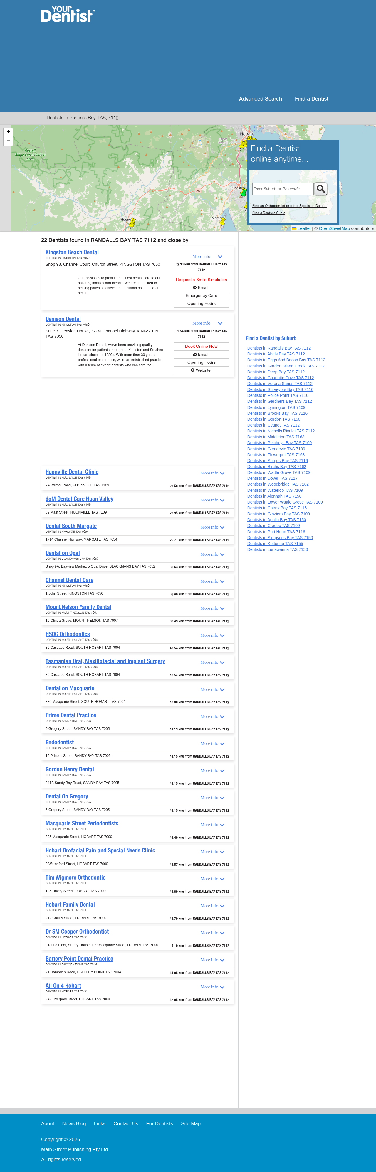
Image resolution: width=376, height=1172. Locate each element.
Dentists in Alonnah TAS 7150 (274, 496)
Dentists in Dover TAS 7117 (272, 478)
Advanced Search (260, 99)
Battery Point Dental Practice (79, 958)
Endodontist (60, 742)
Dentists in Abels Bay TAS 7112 (276, 354)
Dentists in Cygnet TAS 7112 (273, 425)
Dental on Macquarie (70, 688)
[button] (244, 194)
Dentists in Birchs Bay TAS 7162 (276, 466)
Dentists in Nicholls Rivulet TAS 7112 (281, 431)
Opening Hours (201, 303)
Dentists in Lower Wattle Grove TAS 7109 (285, 502)
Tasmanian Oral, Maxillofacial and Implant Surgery (105, 661)
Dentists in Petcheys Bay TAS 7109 (279, 442)
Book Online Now (201, 346)
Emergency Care (201, 295)
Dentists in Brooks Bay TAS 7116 (277, 413)
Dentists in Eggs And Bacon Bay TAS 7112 (286, 359)
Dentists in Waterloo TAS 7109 (275, 490)
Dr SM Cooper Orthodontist (77, 931)
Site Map (191, 1123)
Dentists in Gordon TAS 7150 (274, 419)
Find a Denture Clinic (268, 213)
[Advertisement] (226, 47)
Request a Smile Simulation (201, 279)
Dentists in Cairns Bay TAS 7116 (277, 508)
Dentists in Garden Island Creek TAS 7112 (286, 366)
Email (203, 287)
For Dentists (159, 1123)
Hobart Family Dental (70, 904)
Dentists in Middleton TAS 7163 (276, 436)
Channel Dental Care (69, 580)
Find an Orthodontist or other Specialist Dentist (289, 206)
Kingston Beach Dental (72, 252)
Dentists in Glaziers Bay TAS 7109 (278, 513)
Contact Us (125, 1123)
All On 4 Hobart (63, 985)
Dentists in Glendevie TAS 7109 (276, 449)
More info (201, 256)
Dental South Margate (71, 525)
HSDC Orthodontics (68, 634)
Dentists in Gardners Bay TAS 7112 (279, 401)
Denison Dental (63, 318)
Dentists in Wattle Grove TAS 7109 (278, 472)
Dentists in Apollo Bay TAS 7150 (276, 519)
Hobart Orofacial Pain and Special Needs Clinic (100, 850)
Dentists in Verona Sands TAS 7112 (280, 383)
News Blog (74, 1123)
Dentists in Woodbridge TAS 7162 (278, 484)
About (47, 1123)
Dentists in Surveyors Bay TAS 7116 (280, 389)
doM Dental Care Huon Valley (79, 498)
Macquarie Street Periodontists (82, 823)
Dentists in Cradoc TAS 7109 (273, 525)
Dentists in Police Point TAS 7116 (277, 395)
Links (100, 1123)
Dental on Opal (63, 552)
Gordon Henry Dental (70, 769)
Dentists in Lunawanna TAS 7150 (277, 549)
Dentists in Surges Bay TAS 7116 (277, 460)
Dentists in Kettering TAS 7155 (275, 543)
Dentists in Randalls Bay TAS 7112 (279, 348)
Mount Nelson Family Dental (78, 607)
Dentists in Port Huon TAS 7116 (276, 531)
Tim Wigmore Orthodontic (75, 877)
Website (203, 370)
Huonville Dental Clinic (72, 471)
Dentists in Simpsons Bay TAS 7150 (280, 537)
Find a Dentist (311, 99)
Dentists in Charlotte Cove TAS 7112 (280, 377)
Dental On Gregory (67, 796)
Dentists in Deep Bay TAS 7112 (276, 372)
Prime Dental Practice (71, 715)
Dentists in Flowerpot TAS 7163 (276, 454)
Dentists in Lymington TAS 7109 (276, 407)
